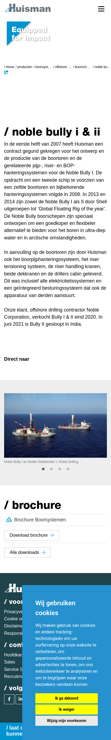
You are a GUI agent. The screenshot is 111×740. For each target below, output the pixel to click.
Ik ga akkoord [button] (66, 698)
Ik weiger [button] (66, 709)
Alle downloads (27, 552)
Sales (9, 662)
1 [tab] (43, 469)
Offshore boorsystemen (63, 67)
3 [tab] (59, 469)
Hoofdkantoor (17, 655)
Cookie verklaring (21, 618)
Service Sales (17, 669)
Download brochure (32, 535)
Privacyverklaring (21, 611)
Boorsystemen (43, 67)
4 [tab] (68, 469)
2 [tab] (51, 469)
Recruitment (16, 676)
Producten (25, 67)
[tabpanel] (55, 428)
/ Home (9, 67)
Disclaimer (14, 626)
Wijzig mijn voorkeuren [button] (66, 720)
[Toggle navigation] (101, 8)
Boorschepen (83, 67)
